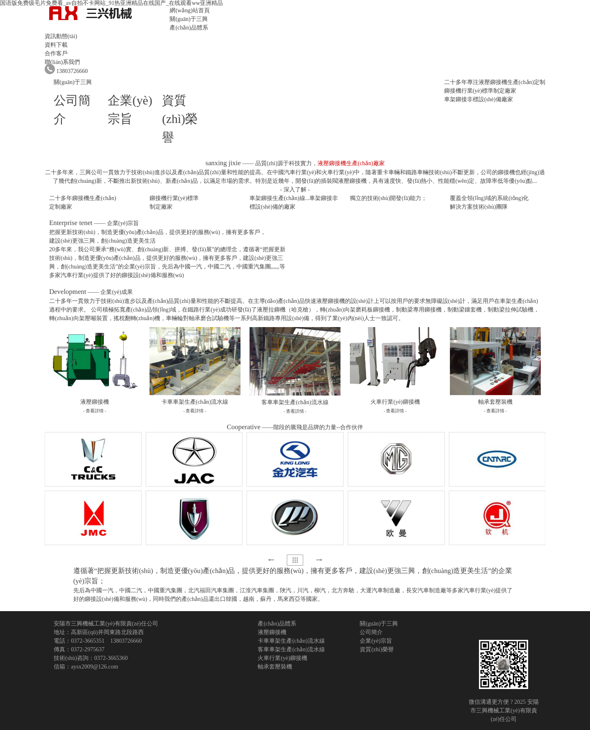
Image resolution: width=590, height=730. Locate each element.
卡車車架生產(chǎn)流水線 (291, 641)
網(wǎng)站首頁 (189, 10)
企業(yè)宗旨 (376, 641)
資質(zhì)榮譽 (179, 118)
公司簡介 (371, 632)
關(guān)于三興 (189, 19)
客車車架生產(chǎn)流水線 (291, 649)
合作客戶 (56, 53)
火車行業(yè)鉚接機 (282, 658)
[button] (319, 559)
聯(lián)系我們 (62, 62)
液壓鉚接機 (272, 632)
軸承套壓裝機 (275, 667)
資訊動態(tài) (61, 36)
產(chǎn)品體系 (189, 28)
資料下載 (56, 45)
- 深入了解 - (295, 189)
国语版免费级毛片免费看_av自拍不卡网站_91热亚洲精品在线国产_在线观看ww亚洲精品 (111, 3)
